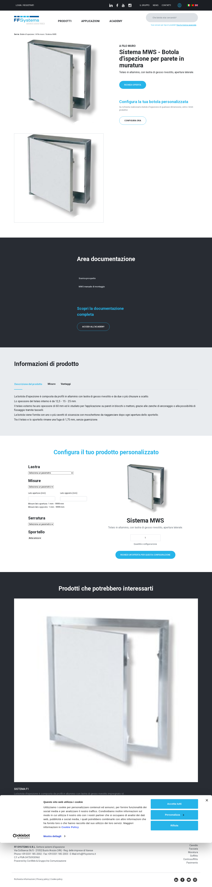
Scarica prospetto (86, 278)
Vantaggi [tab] (66, 383)
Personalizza (174, 859)
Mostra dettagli (52, 880)
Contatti (166, 5)
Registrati (28, 5)
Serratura (36, 517)
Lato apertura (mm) (37, 493)
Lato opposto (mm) (68, 493)
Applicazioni (90, 21)
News (155, 5)
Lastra (34, 466)
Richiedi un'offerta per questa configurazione (145, 554)
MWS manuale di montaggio (91, 286)
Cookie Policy (70, 871)
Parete (194, 838)
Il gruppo (145, 5)
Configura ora (132, 120)
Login (19, 5)
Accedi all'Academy (93, 326)
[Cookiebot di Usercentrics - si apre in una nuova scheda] (21, 880)
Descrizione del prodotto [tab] (28, 384)
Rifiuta (174, 869)
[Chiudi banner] (207, 844)
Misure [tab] (51, 383)
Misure (34, 480)
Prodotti (64, 21)
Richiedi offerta (132, 85)
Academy (115, 21)
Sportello (36, 531)
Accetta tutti (174, 848)
